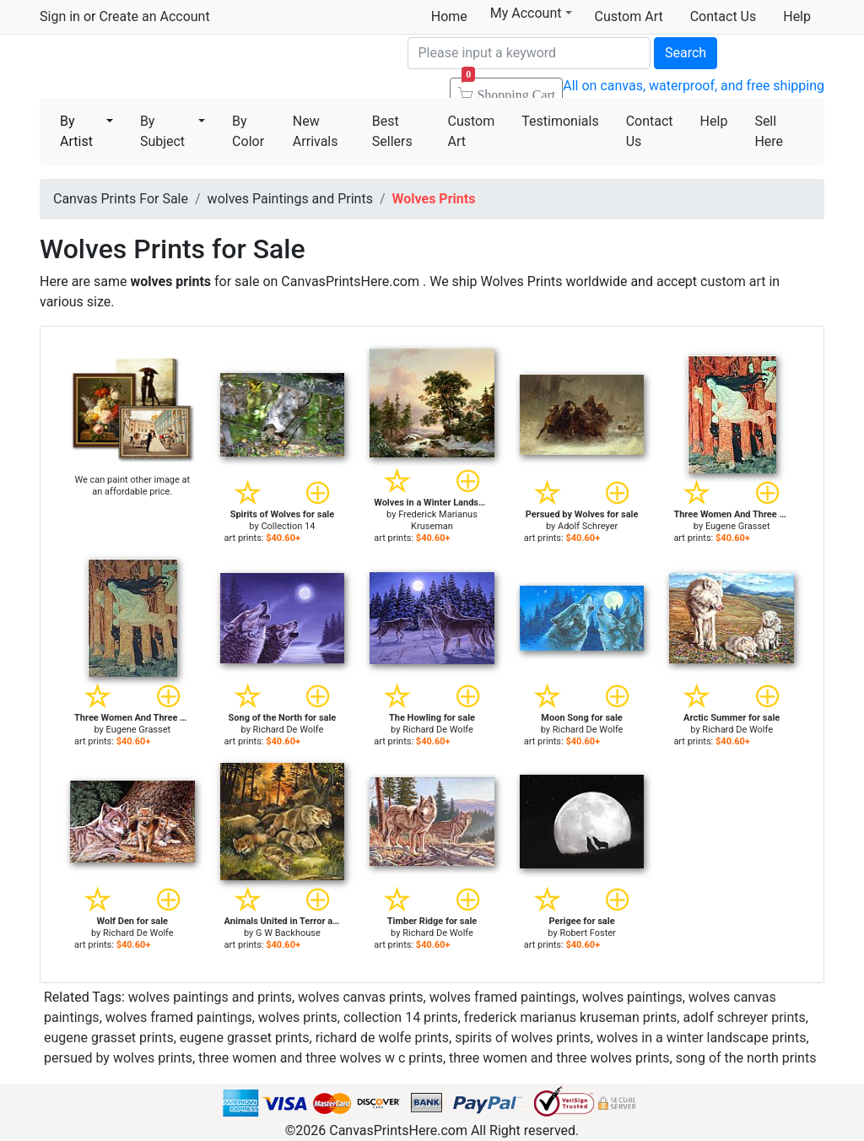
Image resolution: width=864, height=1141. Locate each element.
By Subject (162, 131)
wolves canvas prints (361, 997)
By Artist (76, 131)
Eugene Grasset (737, 526)
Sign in (60, 16)
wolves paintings (632, 997)
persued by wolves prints (118, 1058)
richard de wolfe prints (382, 1038)
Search (685, 53)
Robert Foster (587, 932)
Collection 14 (288, 526)
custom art (732, 281)
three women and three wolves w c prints (320, 1058)
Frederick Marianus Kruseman (438, 520)
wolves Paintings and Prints (290, 199)
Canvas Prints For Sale (162, 68)
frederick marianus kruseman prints (570, 1017)
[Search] (529, 53)
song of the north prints (746, 1058)
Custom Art (629, 16)
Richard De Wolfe (288, 729)
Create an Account (154, 16)
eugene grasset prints (109, 1038)
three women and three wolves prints (559, 1058)
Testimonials (559, 121)
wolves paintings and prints (210, 997)
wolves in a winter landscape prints (701, 1038)
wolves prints (298, 1017)
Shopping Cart (508, 89)
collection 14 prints (400, 1017)
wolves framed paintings (502, 997)
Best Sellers (392, 131)
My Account (531, 13)
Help (797, 16)
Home (449, 16)
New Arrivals (315, 131)
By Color (248, 131)
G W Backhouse (288, 932)
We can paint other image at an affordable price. (132, 485)
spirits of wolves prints (523, 1038)
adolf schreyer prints (744, 1017)
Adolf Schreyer (588, 526)
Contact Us (723, 16)
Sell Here (768, 131)
